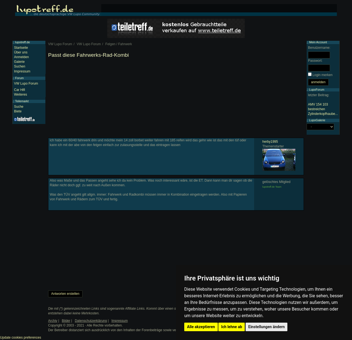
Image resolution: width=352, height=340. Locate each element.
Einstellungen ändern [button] (266, 327)
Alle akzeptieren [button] (201, 327)
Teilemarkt (22, 101)
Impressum (22, 71)
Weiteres (20, 94)
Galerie (19, 62)
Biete (17, 111)
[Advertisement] (176, 99)
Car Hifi (19, 90)
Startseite (21, 48)
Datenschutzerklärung (91, 321)
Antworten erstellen (65, 294)
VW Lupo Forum (26, 83)
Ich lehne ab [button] (231, 327)
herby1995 (270, 142)
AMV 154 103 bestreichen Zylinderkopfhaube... (323, 109)
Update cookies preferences (20, 337)
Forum (19, 78)
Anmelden (21, 57)
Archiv (52, 321)
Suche (18, 107)
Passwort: (315, 61)
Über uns (21, 52)
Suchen (19, 66)
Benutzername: (319, 48)
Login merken (322, 75)
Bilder (66, 321)
